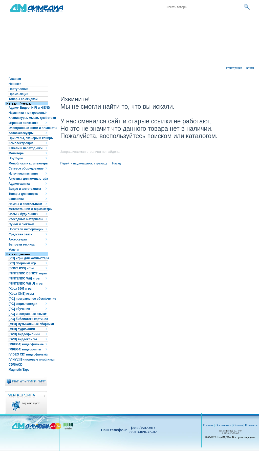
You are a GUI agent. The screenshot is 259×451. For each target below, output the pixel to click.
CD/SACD (16, 364)
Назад (116, 163)
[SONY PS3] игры (21, 268)
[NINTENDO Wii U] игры (26, 283)
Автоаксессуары (21, 133)
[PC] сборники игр (22, 263)
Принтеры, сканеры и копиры (28, 138)
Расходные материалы (26, 219)
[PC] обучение (19, 309)
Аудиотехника (19, 183)
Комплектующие (21, 143)
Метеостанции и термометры (28, 209)
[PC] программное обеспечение (28, 298)
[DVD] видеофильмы (24, 334)
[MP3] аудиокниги (22, 329)
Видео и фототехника (25, 189)
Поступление (18, 89)
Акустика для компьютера (28, 178)
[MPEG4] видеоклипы (25, 349)
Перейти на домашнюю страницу (83, 163)
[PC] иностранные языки (27, 314)
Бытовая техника (22, 244)
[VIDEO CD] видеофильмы (28, 354)
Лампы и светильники (25, 204)
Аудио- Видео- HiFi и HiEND (28, 107)
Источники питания (23, 173)
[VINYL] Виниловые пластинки (28, 359)
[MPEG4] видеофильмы (27, 344)
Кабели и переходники (25, 148)
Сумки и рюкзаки (21, 224)
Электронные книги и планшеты (28, 128)
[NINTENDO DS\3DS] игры (28, 273)
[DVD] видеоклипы (23, 339)
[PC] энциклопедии (23, 304)
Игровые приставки (23, 123)
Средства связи (20, 234)
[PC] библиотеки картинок (28, 319)
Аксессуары (18, 239)
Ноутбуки (16, 158)
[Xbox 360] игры (20, 288)
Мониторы (17, 153)
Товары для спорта (23, 194)
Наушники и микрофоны (27, 113)
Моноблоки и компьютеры (28, 163)
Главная (15, 79)
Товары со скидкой (23, 99)
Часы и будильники (23, 214)
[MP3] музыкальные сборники (28, 324)
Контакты (251, 425)
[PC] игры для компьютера (28, 258)
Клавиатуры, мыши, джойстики (28, 118)
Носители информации (26, 229)
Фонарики (16, 199)
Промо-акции (18, 94)
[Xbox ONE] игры (21, 293)
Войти (250, 68)
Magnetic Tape (19, 369)
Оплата (238, 425)
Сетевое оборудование (26, 168)
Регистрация (234, 68)
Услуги (14, 249)
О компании (223, 425)
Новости (15, 84)
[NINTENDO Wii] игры (24, 278)
